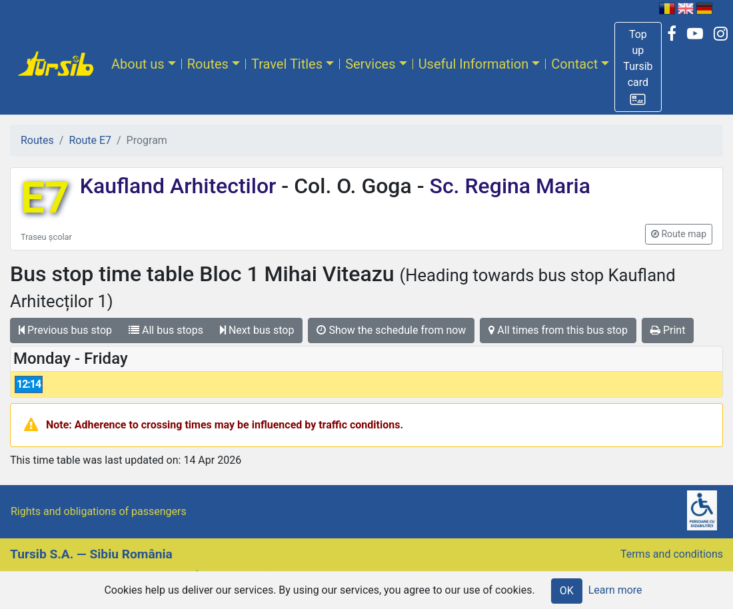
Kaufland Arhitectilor (181, 186)
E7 (45, 198)
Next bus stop (257, 330)
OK (567, 590)
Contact (574, 64)
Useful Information (473, 64)
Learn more (615, 590)
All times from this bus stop (558, 330)
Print (667, 330)
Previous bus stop (65, 330)
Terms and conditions (671, 554)
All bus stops (166, 330)
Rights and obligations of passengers (99, 511)
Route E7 (90, 140)
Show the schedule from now (391, 330)
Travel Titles (287, 64)
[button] (637, 67)
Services (370, 64)
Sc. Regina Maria (507, 186)
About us (138, 64)
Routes (208, 64)
